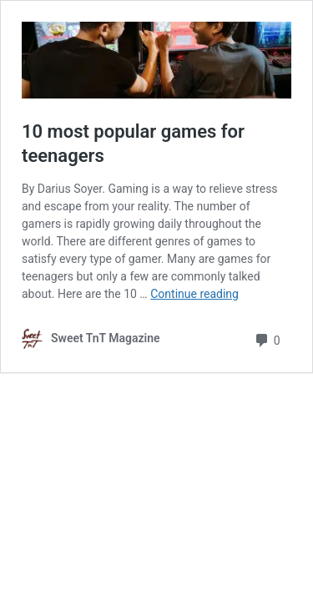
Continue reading (194, 293)
